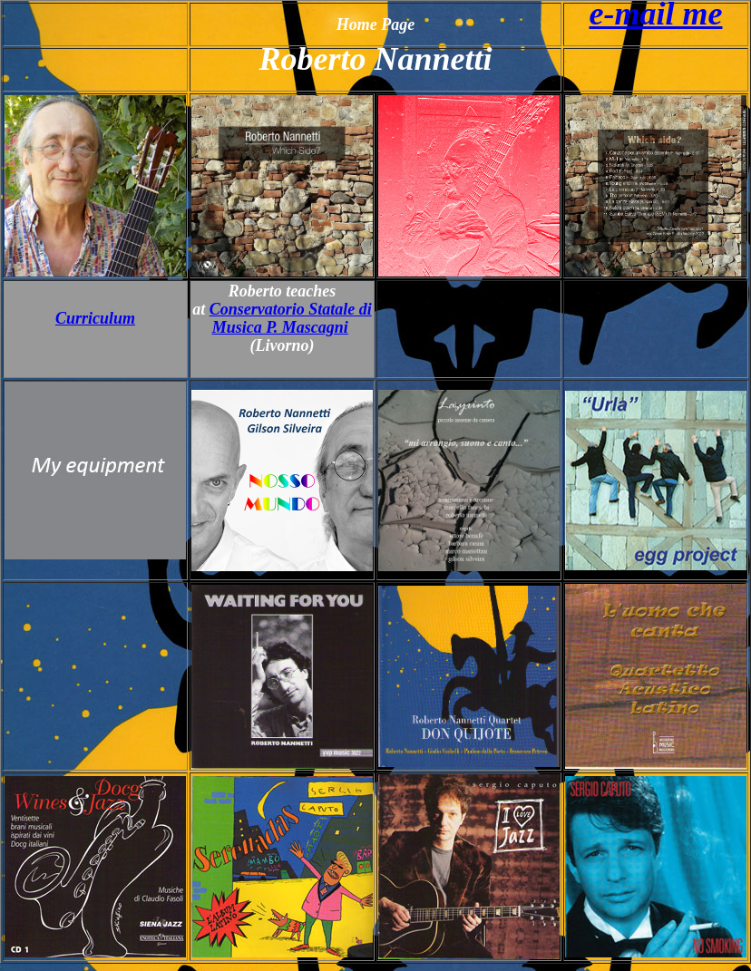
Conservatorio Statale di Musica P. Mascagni (291, 318)
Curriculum (95, 318)
